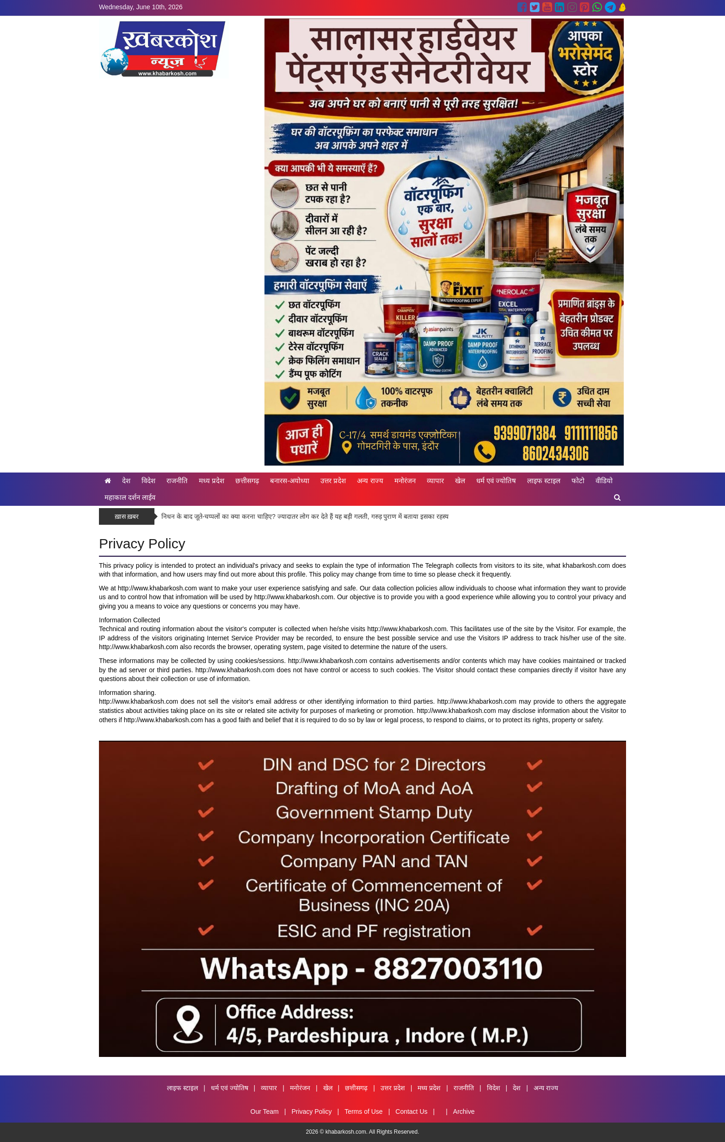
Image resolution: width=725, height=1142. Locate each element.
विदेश (148, 481)
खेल (460, 481)
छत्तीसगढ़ (247, 481)
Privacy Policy (311, 1111)
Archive (464, 1111)
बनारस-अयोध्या (289, 481)
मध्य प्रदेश (211, 481)
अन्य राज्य (370, 481)
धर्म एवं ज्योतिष (496, 481)
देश (126, 481)
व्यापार (435, 481)
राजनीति (177, 481)
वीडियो (604, 481)
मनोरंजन (405, 481)
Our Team (265, 1111)
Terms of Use (363, 1111)
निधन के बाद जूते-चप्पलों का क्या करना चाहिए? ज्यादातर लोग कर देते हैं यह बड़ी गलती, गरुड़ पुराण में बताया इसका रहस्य (305, 516)
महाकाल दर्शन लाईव (129, 497)
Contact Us (411, 1111)
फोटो (577, 481)
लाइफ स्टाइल (543, 481)
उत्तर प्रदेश (333, 481)
